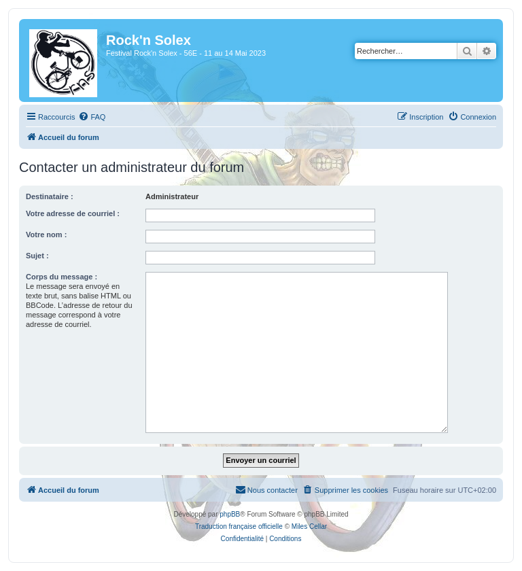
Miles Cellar (309, 526)
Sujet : (37, 256)
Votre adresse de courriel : (73, 213)
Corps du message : (61, 277)
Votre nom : (46, 234)
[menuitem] (91, 117)
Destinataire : (49, 196)
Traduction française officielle (239, 526)
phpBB (230, 514)
